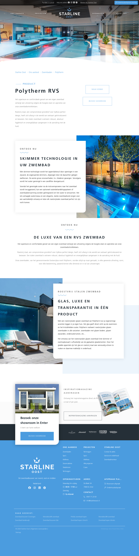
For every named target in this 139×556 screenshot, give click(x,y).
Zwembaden (47, 72)
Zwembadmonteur (110, 460)
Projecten (40, 13)
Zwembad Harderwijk (22, 520)
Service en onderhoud (111, 456)
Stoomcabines (67, 463)
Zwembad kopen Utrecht (79, 520)
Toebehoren (66, 467)
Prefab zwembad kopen (79, 517)
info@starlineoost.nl (92, 501)
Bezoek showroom (37, 485)
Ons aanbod (17, 13)
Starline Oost (20, 72)
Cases (85, 467)
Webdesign (104, 529)
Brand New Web (117, 529)
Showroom (98, 13)
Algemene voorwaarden (39, 529)
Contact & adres (109, 452)
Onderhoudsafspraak (112, 488)
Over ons (121, 13)
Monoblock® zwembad (51, 517)
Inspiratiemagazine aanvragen (83, 416)
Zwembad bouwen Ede (50, 520)
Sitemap (18, 532)
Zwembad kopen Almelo (107, 520)
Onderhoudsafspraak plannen (126, 2)
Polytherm (59, 72)
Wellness (66, 460)
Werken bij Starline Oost (88, 2)
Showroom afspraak (112, 484)
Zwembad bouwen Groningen (25, 517)
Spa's (64, 456)
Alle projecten (88, 463)
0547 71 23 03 (49, 2)
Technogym (66, 471)
